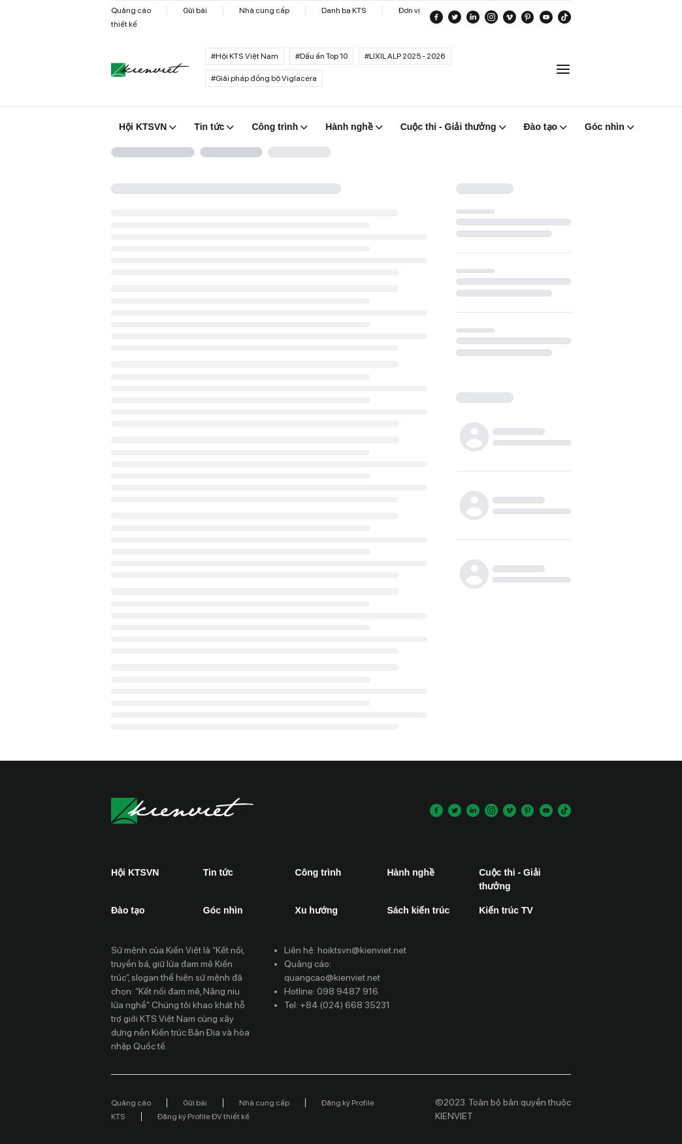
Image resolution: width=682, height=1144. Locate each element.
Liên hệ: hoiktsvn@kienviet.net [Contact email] (345, 950)
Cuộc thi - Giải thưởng (510, 879)
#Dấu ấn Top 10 (321, 56)
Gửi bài (195, 10)
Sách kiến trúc (418, 910)
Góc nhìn (223, 910)
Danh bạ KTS (343, 10)
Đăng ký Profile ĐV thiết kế (203, 1116)
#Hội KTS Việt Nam (244, 56)
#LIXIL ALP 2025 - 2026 (405, 56)
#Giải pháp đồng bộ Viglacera (264, 78)
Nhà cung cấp (264, 10)
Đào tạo (128, 910)
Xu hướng (316, 910)
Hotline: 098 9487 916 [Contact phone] (331, 991)
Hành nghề (410, 872)
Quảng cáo (131, 10)
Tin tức (218, 872)
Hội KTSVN (135, 872)
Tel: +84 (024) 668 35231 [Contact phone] (337, 1005)
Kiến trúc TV (506, 910)
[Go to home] (150, 70)
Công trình (318, 872)
